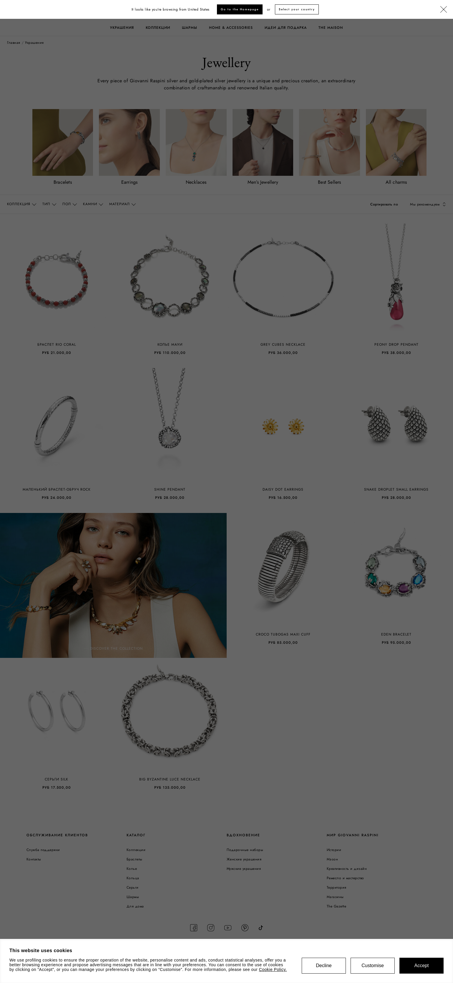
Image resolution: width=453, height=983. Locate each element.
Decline (323, 965)
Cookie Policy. (273, 969)
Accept (421, 965)
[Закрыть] (443, 10)
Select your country (297, 9)
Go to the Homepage (240, 9)
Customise (372, 965)
